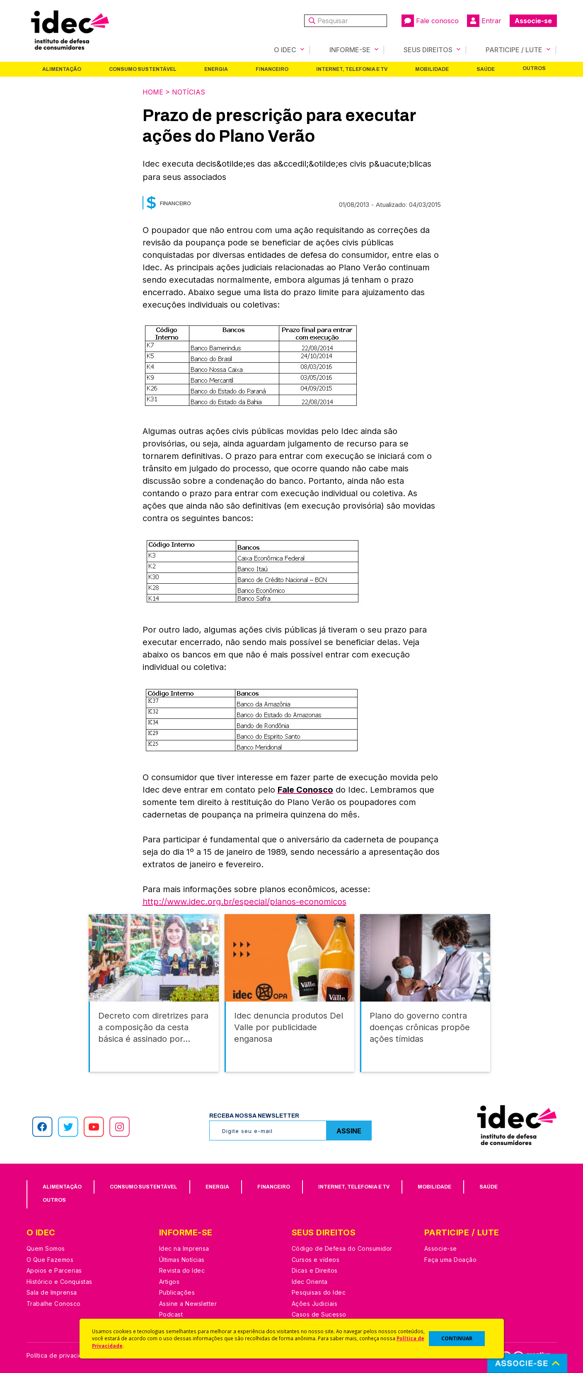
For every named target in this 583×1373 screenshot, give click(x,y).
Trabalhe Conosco (54, 1303)
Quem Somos (46, 1248)
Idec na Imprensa (184, 1248)
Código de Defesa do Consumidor (342, 1248)
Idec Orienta (310, 1281)
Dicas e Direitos (315, 1270)
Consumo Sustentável (143, 69)
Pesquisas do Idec (319, 1292)
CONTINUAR (456, 1338)
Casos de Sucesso (319, 1314)
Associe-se (533, 21)
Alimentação (61, 69)
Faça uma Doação (450, 1259)
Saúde (486, 69)
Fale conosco (430, 21)
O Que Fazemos (50, 1259)
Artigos (169, 1281)
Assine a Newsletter (188, 1303)
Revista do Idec (182, 1270)
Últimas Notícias (182, 1259)
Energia (216, 69)
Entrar (484, 21)
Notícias (188, 92)
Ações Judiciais (315, 1303)
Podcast (171, 1314)
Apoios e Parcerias (54, 1270)
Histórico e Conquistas (59, 1281)
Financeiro (272, 69)
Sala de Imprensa (52, 1292)
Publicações (177, 1292)
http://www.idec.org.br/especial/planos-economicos (244, 902)
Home (153, 92)
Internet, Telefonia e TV (351, 69)
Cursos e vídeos (316, 1259)
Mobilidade (432, 69)
